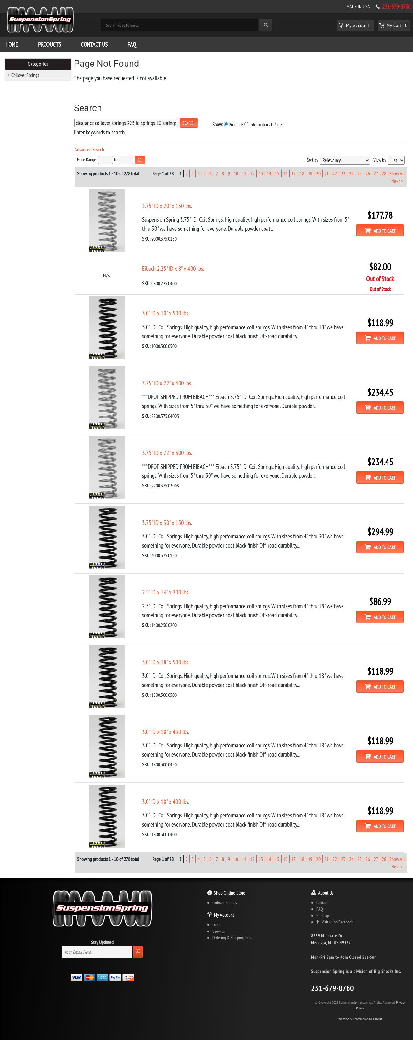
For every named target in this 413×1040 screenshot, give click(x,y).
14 (269, 173)
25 (359, 173)
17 (293, 173)
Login (216, 923)
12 (252, 173)
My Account (224, 913)
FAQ (131, 44)
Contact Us (94, 44)
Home (11, 44)
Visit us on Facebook (334, 920)
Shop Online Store (229, 891)
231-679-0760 (396, 6)
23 (343, 173)
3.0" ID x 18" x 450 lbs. (167, 730)
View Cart (219, 929)
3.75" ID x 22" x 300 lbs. (169, 452)
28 (384, 173)
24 (351, 173)
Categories (38, 63)
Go (138, 949)
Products (49, 44)
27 (376, 173)
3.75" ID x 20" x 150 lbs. (169, 205)
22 (334, 173)
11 (244, 173)
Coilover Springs (25, 74)
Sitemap (322, 914)
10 (236, 173)
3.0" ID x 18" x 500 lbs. (167, 660)
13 (261, 173)
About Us (325, 891)
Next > (397, 180)
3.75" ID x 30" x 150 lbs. (169, 521)
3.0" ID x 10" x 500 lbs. (167, 312)
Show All (397, 173)
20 (318, 173)
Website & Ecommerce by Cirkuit (360, 1016)
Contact (322, 901)
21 (326, 173)
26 (368, 173)
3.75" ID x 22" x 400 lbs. (169, 382)
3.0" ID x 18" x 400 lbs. (167, 800)
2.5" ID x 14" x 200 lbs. (167, 591)
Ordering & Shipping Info (231, 936)
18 (302, 173)
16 (285, 173)
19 (310, 173)
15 (277, 173)
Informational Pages (259, 124)
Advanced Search (91, 149)
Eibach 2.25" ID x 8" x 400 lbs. (175, 268)
